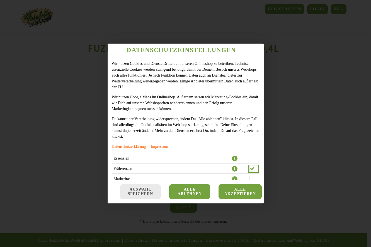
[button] (234, 158)
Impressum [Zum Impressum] (159, 146)
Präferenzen (123, 169)
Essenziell (122, 158)
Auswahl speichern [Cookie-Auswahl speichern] (140, 191)
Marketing (122, 179)
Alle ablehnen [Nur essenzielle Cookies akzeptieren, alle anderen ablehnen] (190, 191)
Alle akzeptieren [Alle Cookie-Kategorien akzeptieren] (240, 191)
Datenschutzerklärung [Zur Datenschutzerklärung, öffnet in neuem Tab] (129, 146)
